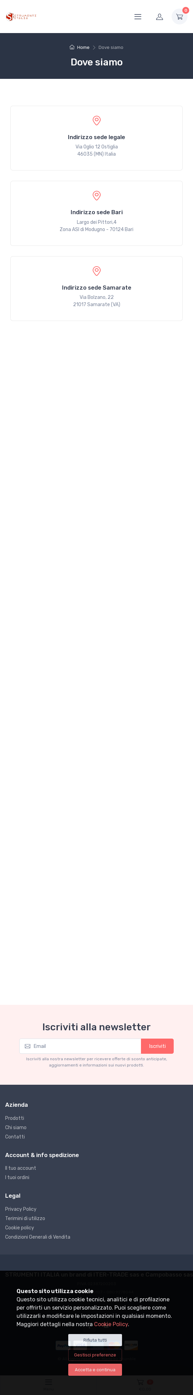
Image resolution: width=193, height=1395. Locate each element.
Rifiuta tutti (95, 1340)
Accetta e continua (95, 1369)
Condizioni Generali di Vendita (37, 1237)
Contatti (15, 1137)
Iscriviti (157, 1046)
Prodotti (14, 1118)
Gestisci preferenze (95, 1354)
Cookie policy (19, 1228)
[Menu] (137, 16)
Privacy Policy (21, 1209)
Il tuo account (20, 1168)
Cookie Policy (111, 1324)
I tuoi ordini (17, 1177)
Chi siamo (16, 1128)
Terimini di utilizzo (25, 1218)
